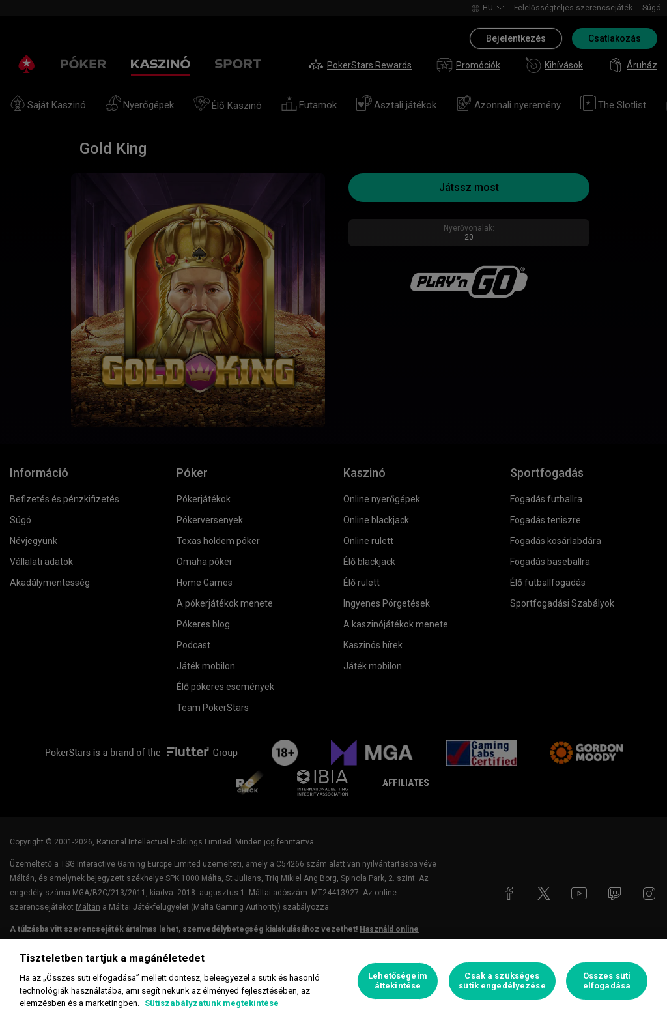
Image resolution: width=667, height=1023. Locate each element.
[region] (333, 981)
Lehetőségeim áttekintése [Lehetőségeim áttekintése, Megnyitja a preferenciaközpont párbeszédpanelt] (397, 981)
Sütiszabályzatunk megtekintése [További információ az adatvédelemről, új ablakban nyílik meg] (212, 1003)
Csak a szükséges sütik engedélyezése (502, 981)
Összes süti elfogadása (607, 981)
